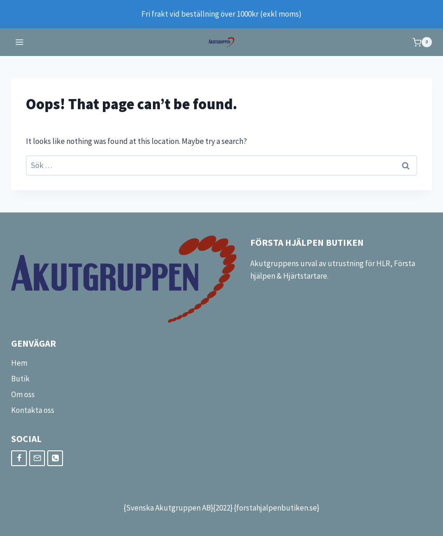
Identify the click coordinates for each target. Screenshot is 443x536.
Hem (19, 363)
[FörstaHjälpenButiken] (221, 42)
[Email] (37, 458)
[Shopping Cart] (422, 42)
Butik (20, 379)
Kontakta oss (32, 410)
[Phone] (55, 458)
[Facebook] (19, 458)
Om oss (23, 394)
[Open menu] (19, 42)
